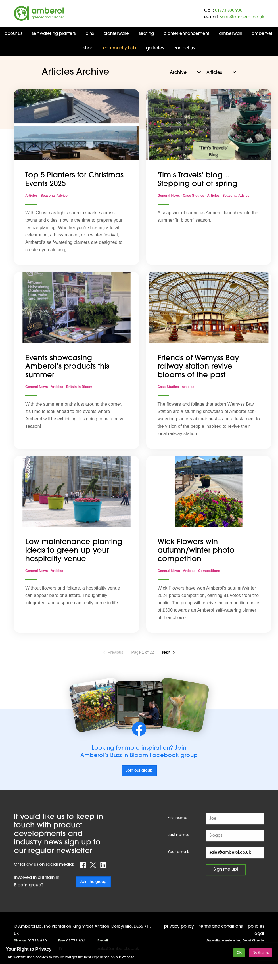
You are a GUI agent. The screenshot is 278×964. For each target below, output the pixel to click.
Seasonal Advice (54, 196)
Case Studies (194, 196)
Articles (32, 196)
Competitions (209, 571)
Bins (89, 34)
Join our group (139, 770)
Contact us (184, 48)
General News (169, 196)
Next (166, 652)
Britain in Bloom (79, 387)
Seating (146, 34)
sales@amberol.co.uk (242, 17)
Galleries (155, 48)
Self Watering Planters (54, 34)
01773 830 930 (228, 11)
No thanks (260, 952)
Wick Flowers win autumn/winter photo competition (196, 550)
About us (13, 34)
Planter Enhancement (186, 34)
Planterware (116, 34)
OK (239, 952)
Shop (88, 48)
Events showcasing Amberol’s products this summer (67, 367)
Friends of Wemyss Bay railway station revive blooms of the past (198, 367)
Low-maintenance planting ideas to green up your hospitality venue (73, 550)
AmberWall (230, 34)
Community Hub (119, 48)
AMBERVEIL (262, 34)
